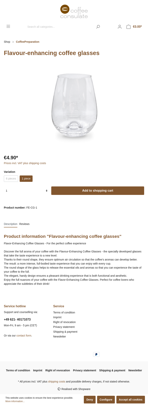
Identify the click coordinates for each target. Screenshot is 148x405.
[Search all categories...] (59, 27)
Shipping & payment (65, 331)
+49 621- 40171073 (17, 319)
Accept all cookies (130, 399)
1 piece (26, 178)
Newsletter (59, 336)
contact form (23, 335)
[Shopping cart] (134, 26)
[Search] (98, 27)
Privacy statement (64, 326)
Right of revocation (64, 322)
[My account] (119, 26)
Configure (106, 399)
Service (58, 306)
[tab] (10, 223)
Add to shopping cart (97, 190)
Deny (89, 399)
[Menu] (8, 26)
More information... (15, 401)
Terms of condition (64, 312)
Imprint (57, 317)
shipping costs (56, 381)
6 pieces (11, 178)
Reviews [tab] (24, 223)
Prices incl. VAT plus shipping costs (25, 163)
